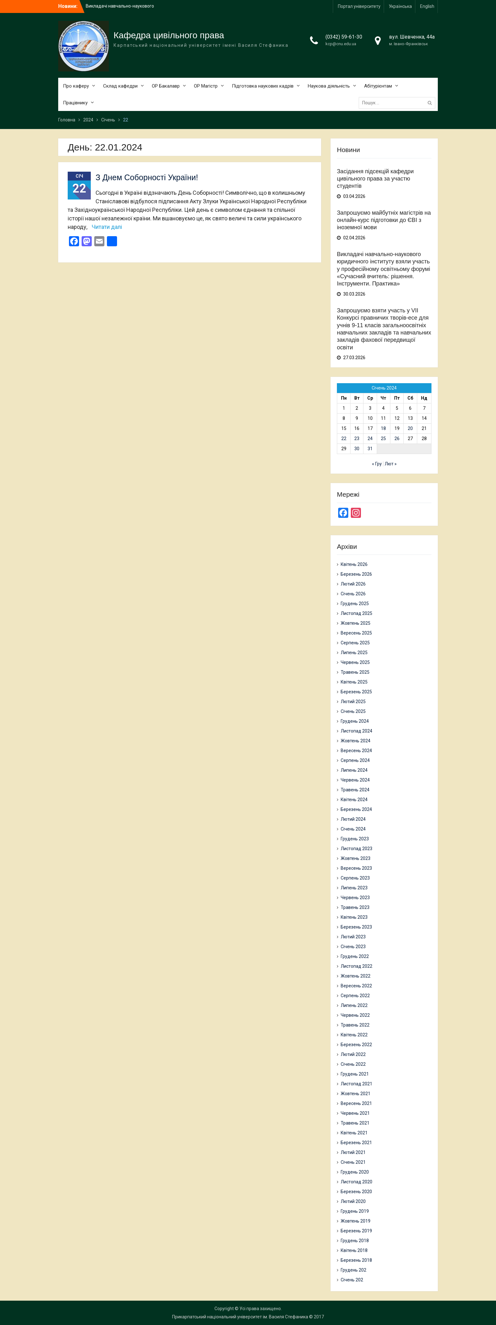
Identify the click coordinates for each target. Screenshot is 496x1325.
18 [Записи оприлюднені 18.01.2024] (383, 428)
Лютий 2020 (353, 1201)
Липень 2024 (354, 770)
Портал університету (359, 6)
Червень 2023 (355, 897)
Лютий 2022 (353, 1054)
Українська (400, 6)
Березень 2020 (356, 1191)
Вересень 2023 (356, 868)
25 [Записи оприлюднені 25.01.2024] (383, 438)
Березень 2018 (356, 1260)
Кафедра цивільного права (169, 35)
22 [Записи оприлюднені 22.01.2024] (343, 438)
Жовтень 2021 (355, 1093)
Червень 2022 (355, 1015)
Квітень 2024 (354, 799)
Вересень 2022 (356, 985)
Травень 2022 (355, 1024)
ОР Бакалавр (166, 86)
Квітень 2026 (354, 564)
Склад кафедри (120, 86)
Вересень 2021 (356, 1103)
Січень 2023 (353, 946)
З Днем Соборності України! (147, 177)
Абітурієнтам (378, 86)
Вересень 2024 (356, 750)
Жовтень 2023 (355, 858)
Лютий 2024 (353, 819)
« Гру (377, 463)
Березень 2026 (356, 574)
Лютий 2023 (353, 936)
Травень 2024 (355, 789)
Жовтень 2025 (355, 623)
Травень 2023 (355, 907)
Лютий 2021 (353, 1152)
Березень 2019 (356, 1230)
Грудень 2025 (355, 603)
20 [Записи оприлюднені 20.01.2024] (410, 428)
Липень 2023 (354, 887)
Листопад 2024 (356, 730)
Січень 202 (352, 1279)
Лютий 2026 (353, 583)
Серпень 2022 (355, 995)
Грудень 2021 (355, 1074)
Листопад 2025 (356, 613)
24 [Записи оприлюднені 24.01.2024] (370, 438)
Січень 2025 (353, 711)
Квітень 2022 (354, 1034)
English (427, 6)
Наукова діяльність (329, 86)
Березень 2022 (356, 1044)
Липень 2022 (354, 1005)
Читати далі (107, 227)
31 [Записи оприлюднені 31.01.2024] (370, 448)
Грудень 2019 (355, 1211)
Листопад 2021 (356, 1083)
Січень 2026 (353, 593)
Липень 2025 (354, 652)
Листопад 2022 (356, 966)
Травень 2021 (355, 1123)
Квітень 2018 (354, 1250)
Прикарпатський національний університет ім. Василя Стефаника (240, 1316)
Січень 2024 (353, 828)
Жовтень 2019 (355, 1221)
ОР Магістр (206, 86)
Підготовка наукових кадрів (263, 86)
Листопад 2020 (356, 1181)
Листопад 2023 (356, 848)
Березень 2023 (356, 926)
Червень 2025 (355, 662)
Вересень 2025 (356, 632)
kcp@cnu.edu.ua (341, 43)
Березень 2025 (356, 691)
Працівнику (75, 103)
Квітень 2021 (354, 1132)
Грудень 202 (353, 1270)
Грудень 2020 (355, 1172)
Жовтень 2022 (355, 975)
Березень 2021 (356, 1142)
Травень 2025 (355, 672)
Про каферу (76, 86)
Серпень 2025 (355, 642)
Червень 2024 (355, 779)
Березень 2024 (356, 809)
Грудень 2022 (355, 956)
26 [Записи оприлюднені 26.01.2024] (397, 438)
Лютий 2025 (353, 701)
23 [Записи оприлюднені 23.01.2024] (356, 438)
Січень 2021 (353, 1162)
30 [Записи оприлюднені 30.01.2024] (356, 448)
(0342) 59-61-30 (344, 37)
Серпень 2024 (355, 760)
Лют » (391, 463)
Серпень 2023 (355, 877)
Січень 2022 (353, 1064)
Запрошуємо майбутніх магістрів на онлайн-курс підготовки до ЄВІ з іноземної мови (384, 220)
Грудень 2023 (355, 838)
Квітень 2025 (354, 681)
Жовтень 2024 (355, 740)
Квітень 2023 (354, 917)
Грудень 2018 (355, 1240)
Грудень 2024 (355, 721)
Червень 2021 (355, 1113)
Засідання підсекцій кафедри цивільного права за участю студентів (375, 178)
